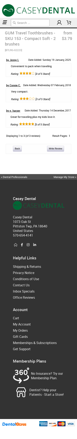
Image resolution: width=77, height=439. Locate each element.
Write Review (55, 148)
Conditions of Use (26, 279)
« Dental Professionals (14, 177)
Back (17, 148)
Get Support (22, 349)
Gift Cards (20, 336)
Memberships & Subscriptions (35, 343)
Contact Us (21, 285)
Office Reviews (24, 297)
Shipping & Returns (27, 266)
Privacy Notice (23, 272)
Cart (16, 318)
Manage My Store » (65, 177)
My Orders (20, 330)
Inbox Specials (23, 291)
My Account (22, 324)
